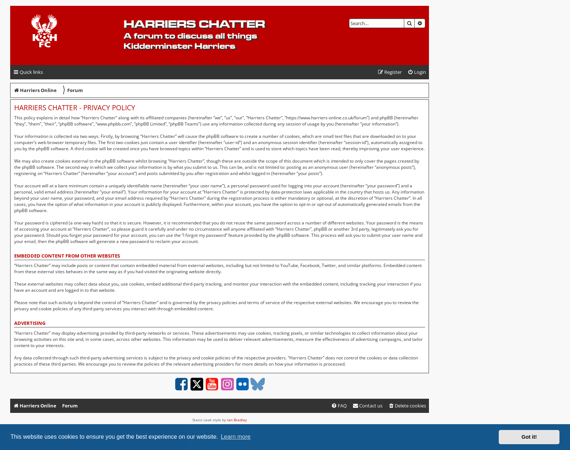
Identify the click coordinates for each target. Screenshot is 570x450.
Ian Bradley (237, 419)
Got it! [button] (529, 437)
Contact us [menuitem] (367, 405)
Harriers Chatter (194, 24)
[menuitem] (417, 72)
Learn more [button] (235, 437)
